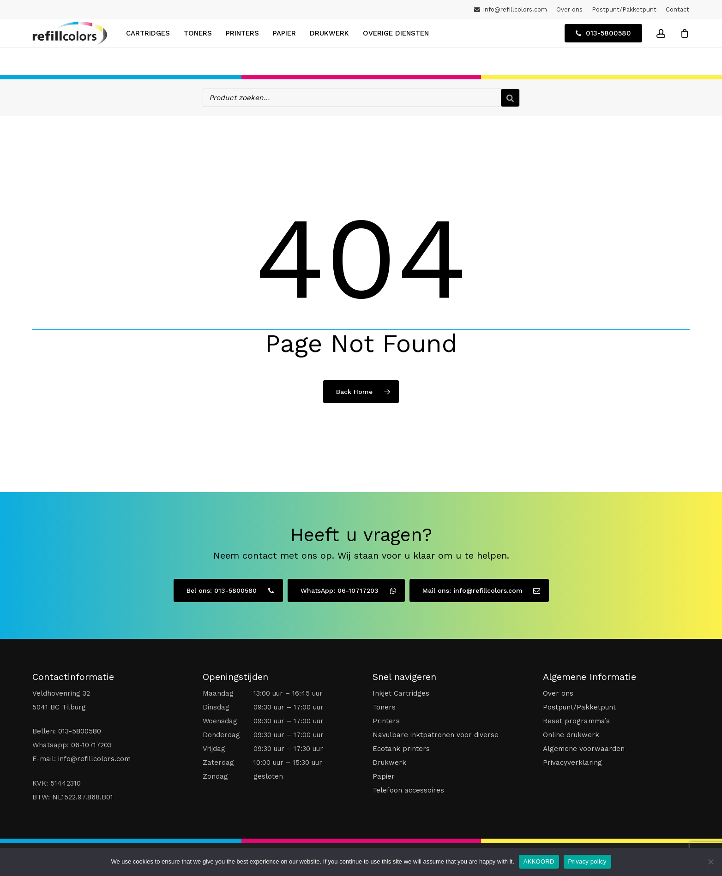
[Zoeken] (510, 97)
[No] (710, 861)
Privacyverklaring (572, 761)
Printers (386, 720)
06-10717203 (91, 744)
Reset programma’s (576, 720)
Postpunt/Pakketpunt (579, 706)
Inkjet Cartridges (401, 692)
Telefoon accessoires (408, 789)
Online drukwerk (571, 734)
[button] (228, 589)
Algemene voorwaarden (584, 748)
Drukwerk (389, 761)
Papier (384, 775)
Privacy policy (587, 861)
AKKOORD (538, 861)
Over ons (558, 692)
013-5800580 (79, 730)
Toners (384, 706)
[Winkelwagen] (685, 47)
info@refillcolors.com (94, 758)
